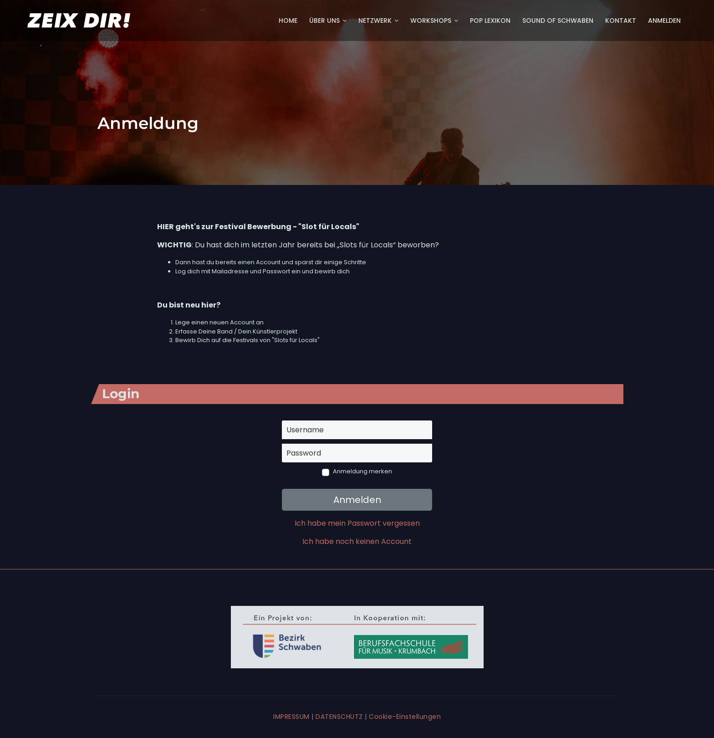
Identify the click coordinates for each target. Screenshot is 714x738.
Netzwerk (378, 20)
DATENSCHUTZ (339, 716)
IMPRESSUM (291, 716)
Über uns (328, 20)
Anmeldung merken (362, 471)
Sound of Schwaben (557, 20)
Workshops (434, 20)
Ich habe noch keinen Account (357, 541)
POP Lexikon (490, 20)
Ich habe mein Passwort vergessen (357, 523)
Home (288, 20)
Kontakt (620, 20)
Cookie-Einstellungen (405, 716)
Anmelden (664, 20)
